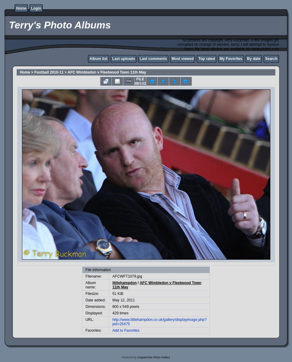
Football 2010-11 (48, 72)
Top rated (206, 59)
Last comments (153, 59)
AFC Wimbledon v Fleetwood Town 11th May (107, 72)
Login (36, 8)
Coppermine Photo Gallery (153, 357)
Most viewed (183, 59)
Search (271, 59)
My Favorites (231, 59)
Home (21, 8)
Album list (98, 59)
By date (253, 59)
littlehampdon (124, 283)
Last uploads (123, 59)
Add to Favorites (125, 330)
